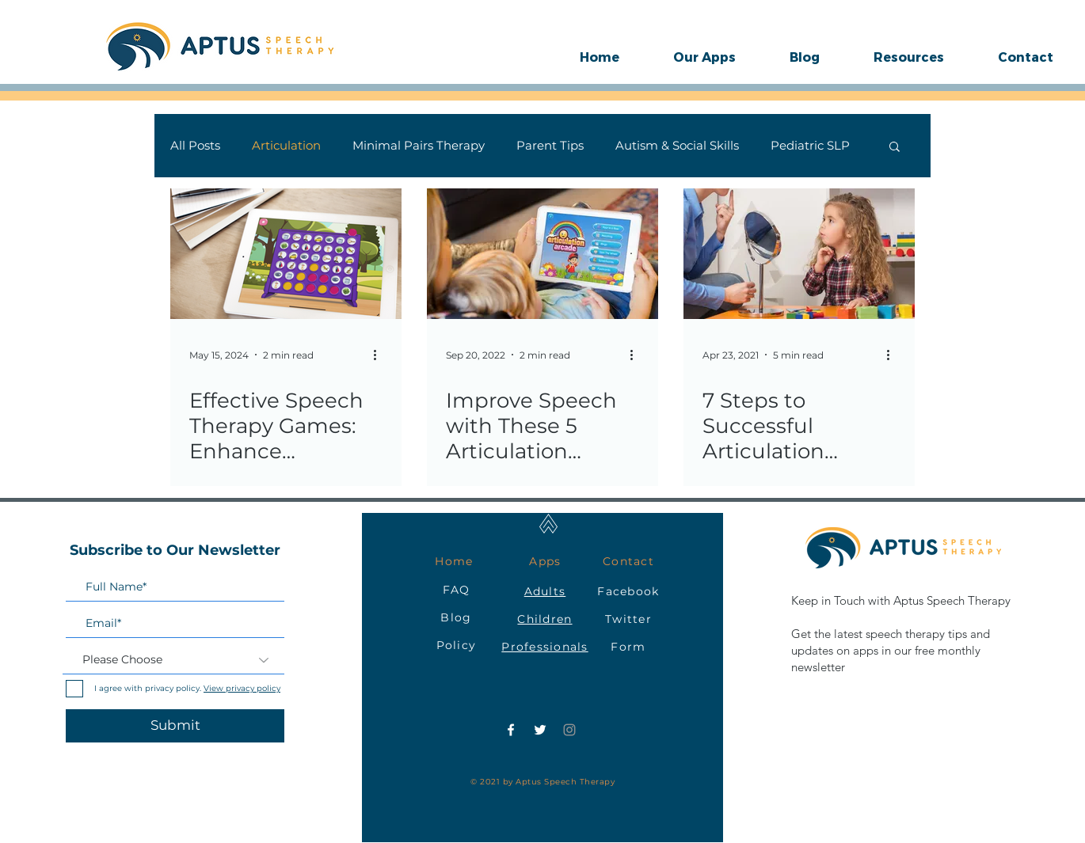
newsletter (818, 666)
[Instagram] (569, 730)
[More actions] (380, 354)
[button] (704, 57)
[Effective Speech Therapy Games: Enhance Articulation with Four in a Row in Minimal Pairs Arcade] (286, 253)
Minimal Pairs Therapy (418, 146)
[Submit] (175, 725)
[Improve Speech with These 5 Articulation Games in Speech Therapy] (542, 253)
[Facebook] (511, 730)
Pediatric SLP (810, 146)
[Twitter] (540, 730)
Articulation (286, 146)
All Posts (195, 146)
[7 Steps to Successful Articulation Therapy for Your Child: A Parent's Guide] (799, 253)
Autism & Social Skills (677, 146)
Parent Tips (550, 146)
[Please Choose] (173, 660)
